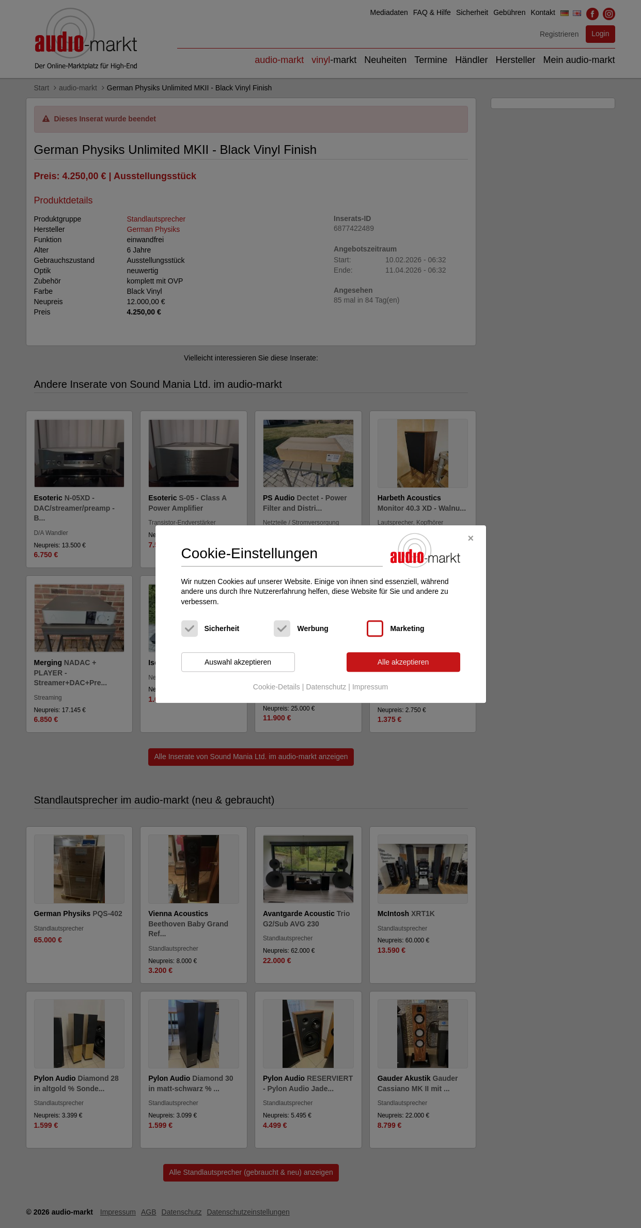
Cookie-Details (276, 687)
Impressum (370, 687)
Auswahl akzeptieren (238, 662)
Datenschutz (326, 687)
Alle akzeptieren (403, 662)
